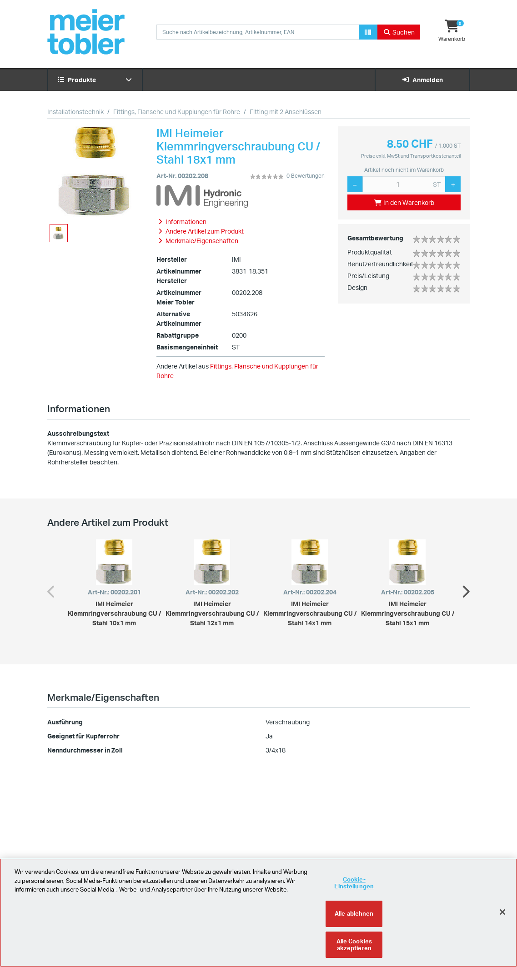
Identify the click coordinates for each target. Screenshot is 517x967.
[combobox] (257, 32)
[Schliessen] (502, 918)
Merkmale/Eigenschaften (103, 697)
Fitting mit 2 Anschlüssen (285, 111)
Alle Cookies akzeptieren (354, 951)
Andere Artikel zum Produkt (107, 522)
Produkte (95, 80)
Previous (51, 589)
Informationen (78, 408)
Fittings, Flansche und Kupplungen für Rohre (176, 111)
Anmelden (422, 80)
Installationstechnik (75, 111)
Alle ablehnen (354, 919)
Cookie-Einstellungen (354, 889)
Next (465, 589)
